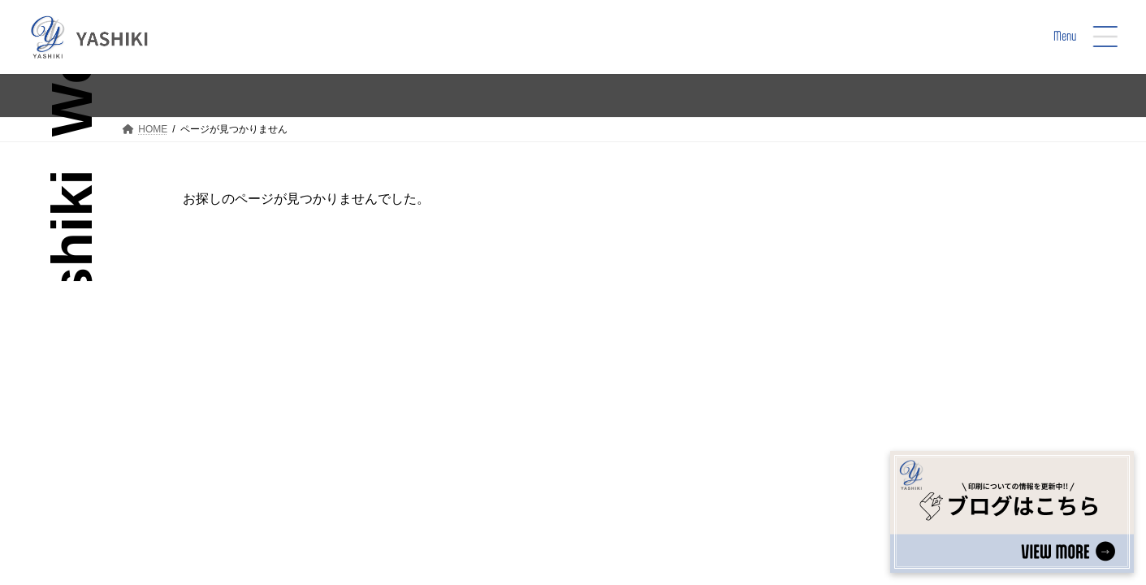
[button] (933, 390)
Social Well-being (666, 408)
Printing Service (524, 454)
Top (489, 408)
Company (644, 454)
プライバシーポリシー (511, 534)
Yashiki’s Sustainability (681, 431)
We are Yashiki (521, 431)
